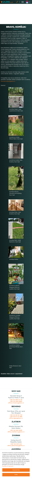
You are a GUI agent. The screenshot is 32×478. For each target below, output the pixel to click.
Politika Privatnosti (7, 466)
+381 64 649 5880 (16, 401)
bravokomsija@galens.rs (8, 81)
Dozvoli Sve (16, 470)
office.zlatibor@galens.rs (16, 432)
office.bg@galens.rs (16, 418)
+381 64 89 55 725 (16, 415)
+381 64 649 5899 (16, 430)
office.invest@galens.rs (16, 403)
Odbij (16, 474)
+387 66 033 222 (16, 444)
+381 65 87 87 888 (16, 416)
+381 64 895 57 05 (16, 399)
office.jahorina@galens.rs (16, 445)
